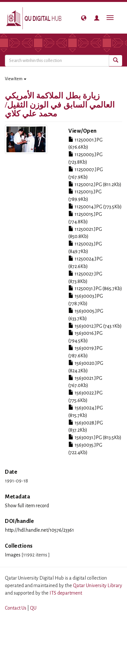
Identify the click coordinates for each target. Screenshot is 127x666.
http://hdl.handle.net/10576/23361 (39, 530)
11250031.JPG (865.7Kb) (95, 288)
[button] (84, 18)
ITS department (65, 593)
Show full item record (27, 505)
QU (33, 608)
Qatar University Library (97, 585)
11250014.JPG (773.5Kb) (95, 206)
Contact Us (15, 608)
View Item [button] (15, 79)
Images (13, 554)
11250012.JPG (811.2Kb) (94, 184)
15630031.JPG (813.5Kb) (94, 437)
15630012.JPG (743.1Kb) (95, 326)
